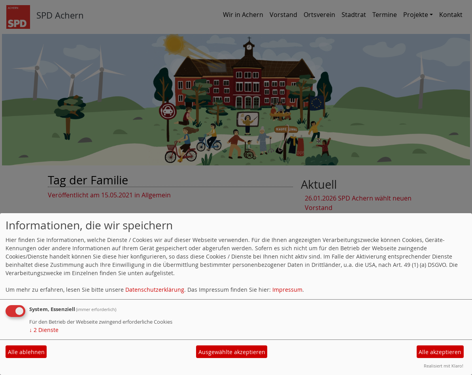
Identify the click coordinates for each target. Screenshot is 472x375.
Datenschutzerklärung (154, 289)
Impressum (287, 289)
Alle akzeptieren (440, 352)
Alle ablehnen (26, 352)
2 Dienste (44, 330)
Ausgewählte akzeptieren (231, 352)
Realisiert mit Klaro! (443, 366)
